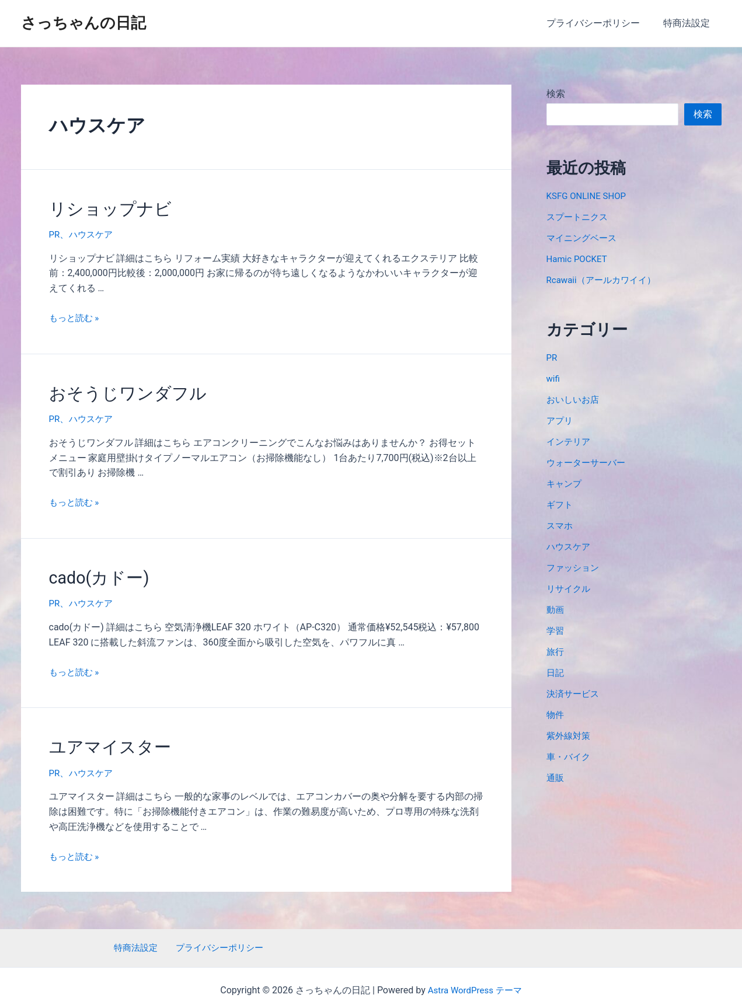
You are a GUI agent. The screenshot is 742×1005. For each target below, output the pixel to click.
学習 (555, 630)
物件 (555, 714)
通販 (555, 777)
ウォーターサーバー (588, 462)
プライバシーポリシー (600, 23)
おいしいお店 (574, 399)
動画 (555, 609)
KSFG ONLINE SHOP (588, 195)
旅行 (555, 651)
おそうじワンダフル (120, 390)
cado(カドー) (94, 572)
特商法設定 (689, 23)
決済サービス (574, 693)
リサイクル (569, 588)
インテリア (569, 441)
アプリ (560, 420)
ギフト (560, 504)
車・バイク (569, 756)
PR (55, 232)
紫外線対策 (569, 735)
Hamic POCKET (578, 258)
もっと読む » (75, 315)
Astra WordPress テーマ (475, 981)
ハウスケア (92, 232)
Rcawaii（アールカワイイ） (604, 279)
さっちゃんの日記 (83, 23)
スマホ (560, 525)
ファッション (574, 567)
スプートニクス (579, 216)
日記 (555, 672)
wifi (553, 378)
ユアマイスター (104, 739)
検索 (555, 93)
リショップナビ (104, 208)
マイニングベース (583, 237)
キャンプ (565, 483)
